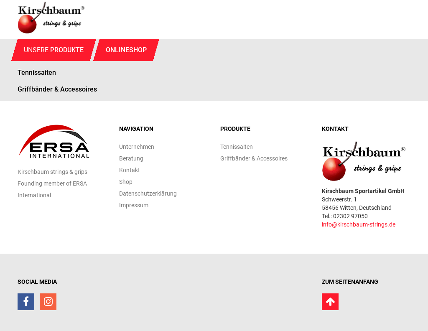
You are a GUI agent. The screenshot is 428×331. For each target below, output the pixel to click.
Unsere (54, 50)
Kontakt (129, 170)
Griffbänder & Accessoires (57, 89)
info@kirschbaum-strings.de (358, 224)
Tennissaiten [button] (37, 72)
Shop (125, 181)
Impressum (133, 205)
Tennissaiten (236, 146)
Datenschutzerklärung (148, 193)
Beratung (131, 158)
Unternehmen (136, 146)
